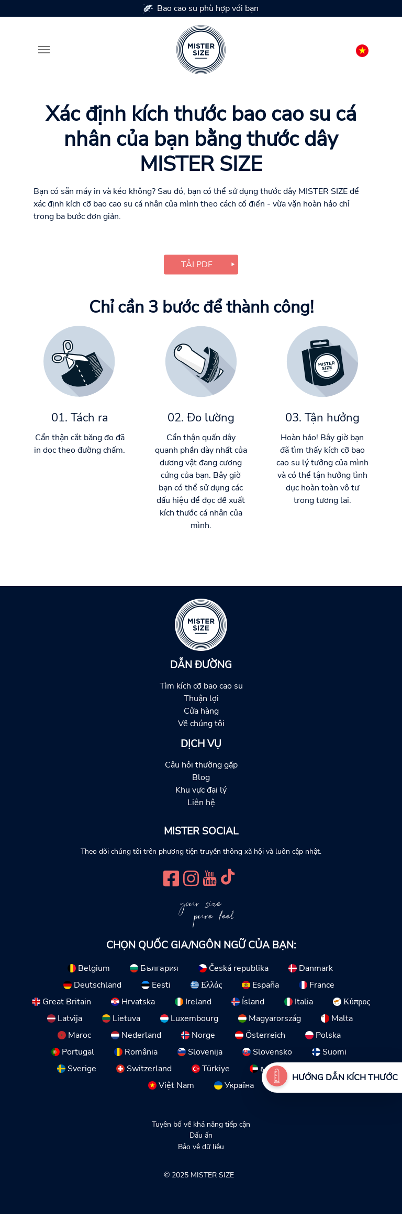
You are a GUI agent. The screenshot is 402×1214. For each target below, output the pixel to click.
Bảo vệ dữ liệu (201, 1146)
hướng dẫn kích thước (345, 1077)
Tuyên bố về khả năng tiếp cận (201, 1124)
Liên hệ (201, 802)
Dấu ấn (201, 1135)
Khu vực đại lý (201, 790)
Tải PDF (197, 264)
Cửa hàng (201, 711)
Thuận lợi (201, 698)
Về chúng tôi (201, 723)
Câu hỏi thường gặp (201, 765)
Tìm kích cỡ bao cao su (201, 686)
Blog (201, 777)
